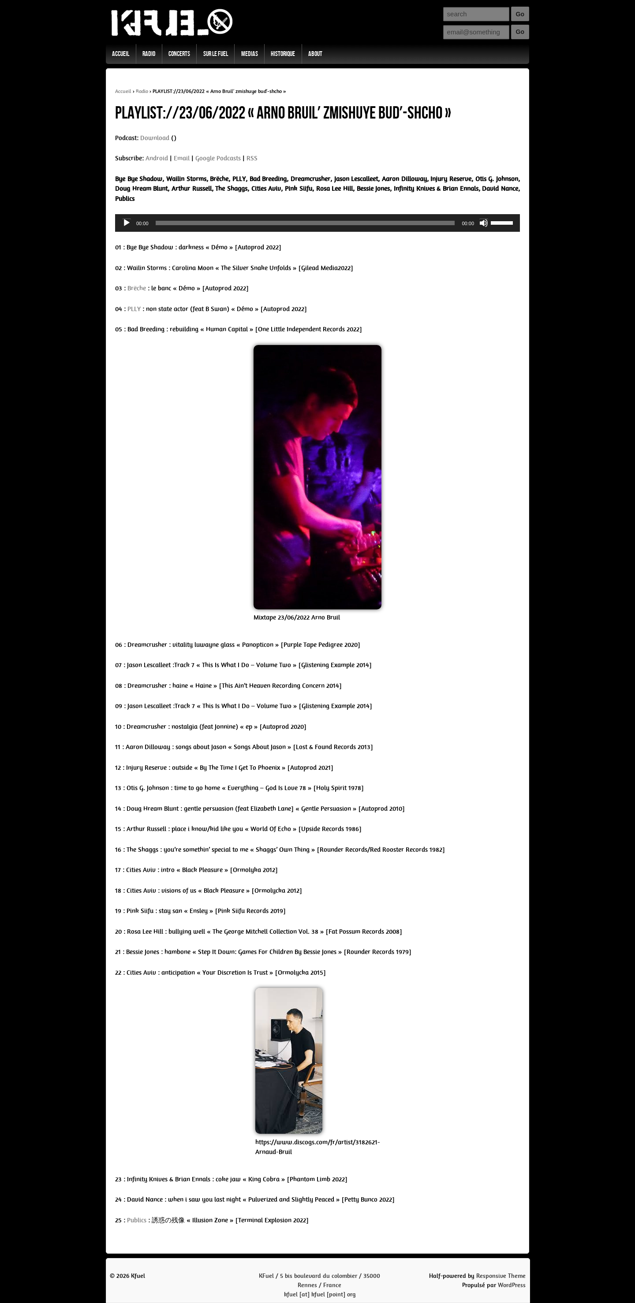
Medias (249, 54)
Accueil (120, 54)
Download (154, 138)
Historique (283, 54)
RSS (252, 158)
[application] (317, 223)
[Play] (126, 223)
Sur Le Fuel (215, 54)
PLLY (134, 309)
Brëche (136, 288)
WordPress (512, 1285)
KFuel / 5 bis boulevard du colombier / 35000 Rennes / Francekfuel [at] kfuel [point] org (319, 1285)
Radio (148, 54)
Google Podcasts (218, 158)
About (315, 54)
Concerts (179, 54)
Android (157, 158)
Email (182, 158)
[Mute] (483, 223)
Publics (136, 1220)
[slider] (305, 223)
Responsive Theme (501, 1276)
